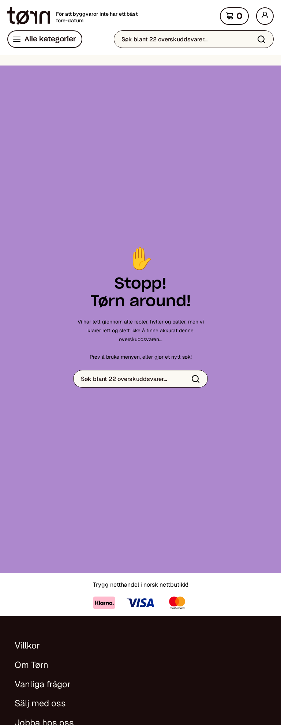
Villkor (27, 645)
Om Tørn (31, 664)
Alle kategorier (50, 39)
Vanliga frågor (43, 684)
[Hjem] (28, 16)
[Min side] (265, 16)
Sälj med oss (40, 703)
